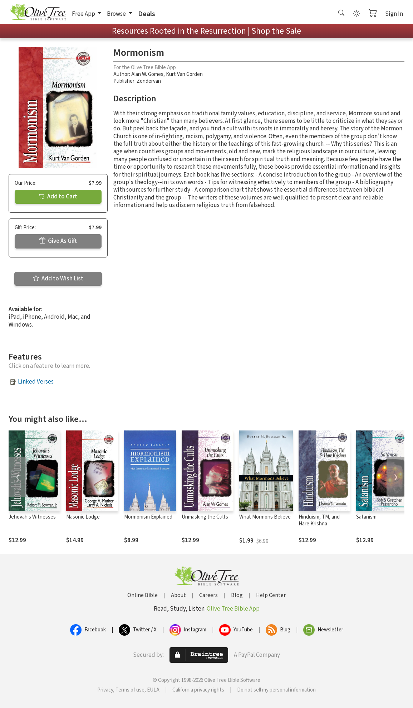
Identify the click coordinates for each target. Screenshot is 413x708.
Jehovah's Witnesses (32, 517)
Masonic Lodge (83, 517)
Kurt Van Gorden (184, 74)
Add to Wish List (58, 278)
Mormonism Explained (148, 517)
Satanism (366, 517)
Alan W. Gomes (147, 74)
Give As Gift (58, 241)
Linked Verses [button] (36, 381)
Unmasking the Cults (205, 517)
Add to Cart (58, 196)
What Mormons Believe (265, 517)
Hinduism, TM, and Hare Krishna (319, 520)
